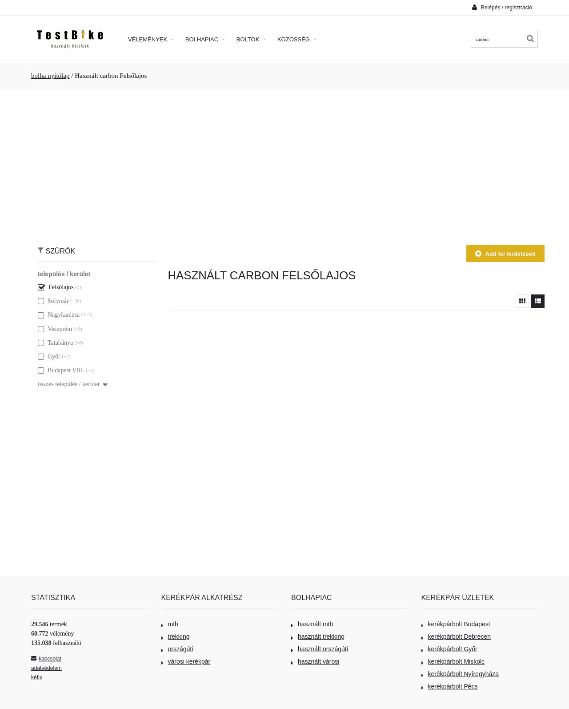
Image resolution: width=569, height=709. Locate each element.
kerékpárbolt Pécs (449, 686)
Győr (49, 356)
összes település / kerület (73, 384)
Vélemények (151, 39)
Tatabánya (55, 342)
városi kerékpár (186, 661)
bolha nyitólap (50, 75)
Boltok (251, 39)
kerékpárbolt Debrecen (456, 636)
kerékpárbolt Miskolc (453, 661)
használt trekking (318, 636)
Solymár (53, 301)
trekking (175, 636)
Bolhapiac (205, 39)
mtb (169, 624)
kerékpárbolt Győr (449, 649)
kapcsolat (46, 659)
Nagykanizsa (59, 314)
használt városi (315, 661)
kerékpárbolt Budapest (455, 624)
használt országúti (319, 649)
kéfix (36, 677)
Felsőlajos (56, 287)
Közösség (297, 39)
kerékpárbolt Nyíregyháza (460, 673)
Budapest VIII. (61, 370)
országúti (177, 649)
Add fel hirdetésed (505, 253)
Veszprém (55, 329)
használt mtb (312, 624)
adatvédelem (46, 668)
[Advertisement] (284, 163)
